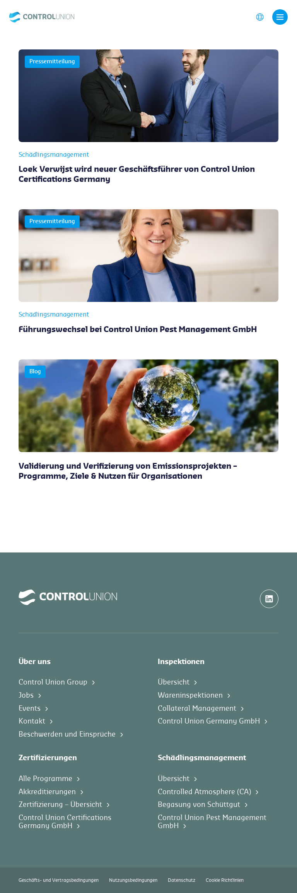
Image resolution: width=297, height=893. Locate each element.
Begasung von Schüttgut (199, 804)
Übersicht (173, 682)
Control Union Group (53, 682)
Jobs (26, 695)
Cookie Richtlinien (225, 880)
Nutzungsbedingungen (133, 880)
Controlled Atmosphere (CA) (204, 791)
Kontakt (32, 721)
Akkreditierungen (47, 791)
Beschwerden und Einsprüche (67, 734)
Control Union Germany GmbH (209, 721)
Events (30, 708)
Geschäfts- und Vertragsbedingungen (59, 880)
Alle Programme (45, 778)
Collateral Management (197, 708)
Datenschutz (181, 880)
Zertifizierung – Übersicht (60, 804)
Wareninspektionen (190, 695)
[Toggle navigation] (280, 17)
